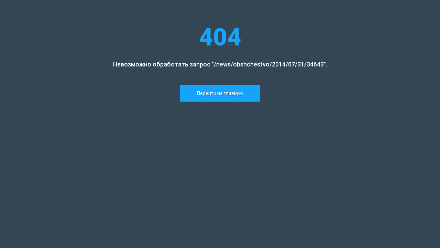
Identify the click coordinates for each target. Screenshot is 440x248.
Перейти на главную (220, 93)
